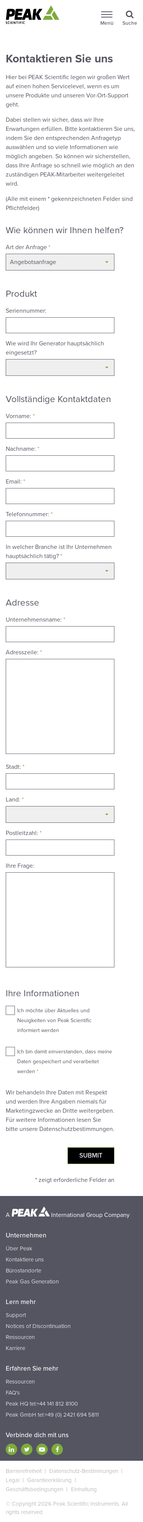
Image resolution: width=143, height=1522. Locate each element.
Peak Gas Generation (32, 1281)
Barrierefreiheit (24, 1471)
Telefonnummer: (29, 514)
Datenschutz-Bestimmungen (83, 1471)
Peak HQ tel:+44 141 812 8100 (42, 1403)
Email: (15, 481)
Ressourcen (20, 1337)
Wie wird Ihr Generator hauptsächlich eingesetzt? (55, 348)
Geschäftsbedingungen (34, 1489)
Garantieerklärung (49, 1480)
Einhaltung (84, 1489)
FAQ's (13, 1392)
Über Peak (19, 1248)
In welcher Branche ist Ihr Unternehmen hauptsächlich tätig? (59, 551)
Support (16, 1315)
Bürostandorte (23, 1270)
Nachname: (22, 449)
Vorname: (20, 416)
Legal (12, 1480)
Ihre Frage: (20, 866)
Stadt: (15, 767)
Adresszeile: (24, 652)
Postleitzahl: (24, 833)
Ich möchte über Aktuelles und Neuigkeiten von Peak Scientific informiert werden (54, 1020)
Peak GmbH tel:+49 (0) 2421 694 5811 (52, 1414)
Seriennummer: (26, 311)
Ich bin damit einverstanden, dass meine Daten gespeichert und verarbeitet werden (64, 1061)
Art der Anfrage (28, 247)
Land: (15, 799)
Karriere (15, 1348)
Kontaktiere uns (25, 1259)
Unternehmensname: (35, 619)
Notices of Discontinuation (38, 1326)
